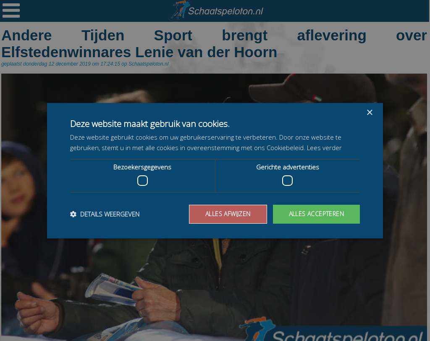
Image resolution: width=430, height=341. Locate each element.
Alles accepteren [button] (316, 214)
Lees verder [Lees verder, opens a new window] (324, 147)
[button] (104, 214)
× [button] (369, 112)
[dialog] (215, 170)
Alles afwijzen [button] (228, 214)
